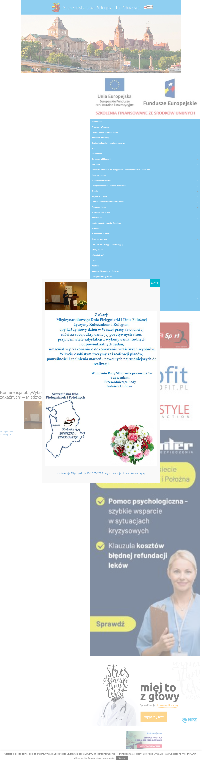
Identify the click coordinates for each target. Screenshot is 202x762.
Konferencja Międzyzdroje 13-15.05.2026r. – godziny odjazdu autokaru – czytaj (101, 473)
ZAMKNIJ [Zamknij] (155, 283)
